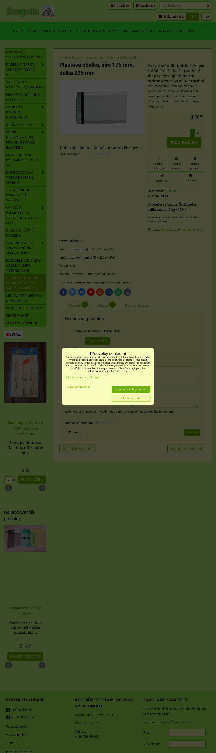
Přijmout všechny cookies (131, 389)
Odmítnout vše (131, 398)
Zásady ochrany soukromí (82, 377)
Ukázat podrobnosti (78, 387)
